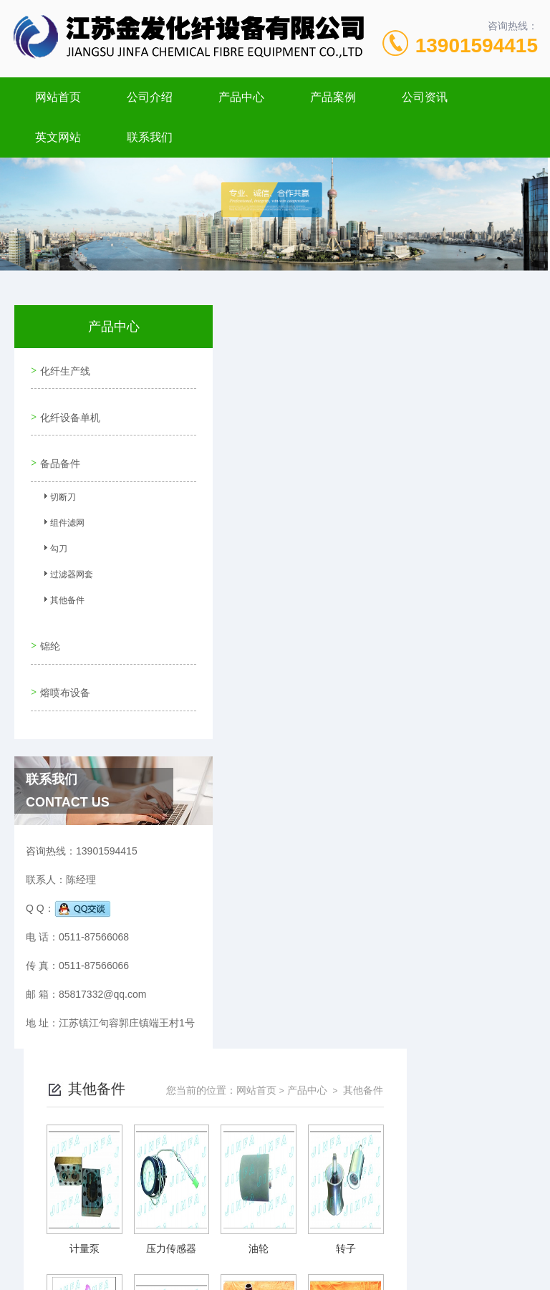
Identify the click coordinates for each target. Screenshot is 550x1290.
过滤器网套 (65, 564)
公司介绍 (150, 97)
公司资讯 (425, 97)
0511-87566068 (200, 1221)
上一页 (305, 854)
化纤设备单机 (68, 409)
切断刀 (57, 487)
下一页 (388, 854)
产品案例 (333, 97)
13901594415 (476, 45)
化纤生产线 (63, 368)
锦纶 (48, 626)
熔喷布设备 (63, 667)
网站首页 (58, 97)
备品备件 (58, 450)
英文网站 (58, 137)
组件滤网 (61, 513)
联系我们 (150, 137)
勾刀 (53, 539)
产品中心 (241, 97)
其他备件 (61, 590)
